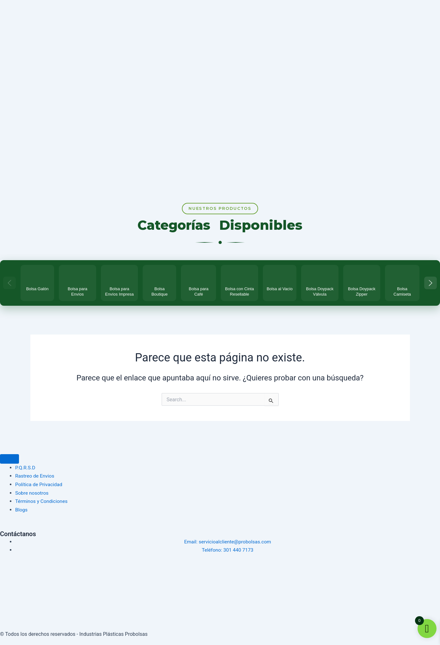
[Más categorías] (430, 285)
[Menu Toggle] (9, 459)
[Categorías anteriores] (9, 285)
